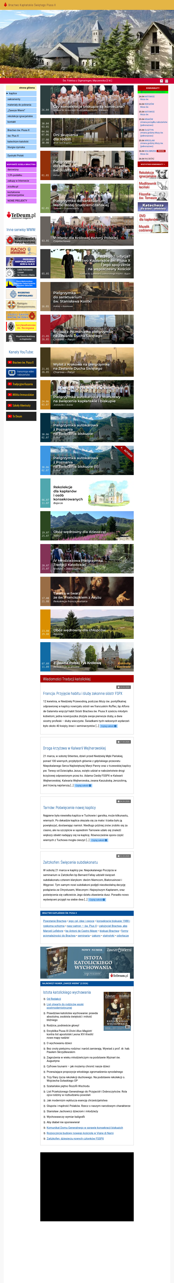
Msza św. (144, 99)
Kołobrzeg (150, 151)
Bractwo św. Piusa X (19, 130)
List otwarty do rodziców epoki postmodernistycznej (65, 1006)
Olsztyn (149, 130)
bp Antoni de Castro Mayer (81, 931)
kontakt (12, 121)
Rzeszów (149, 104)
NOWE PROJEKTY (17, 200)
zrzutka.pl (13, 186)
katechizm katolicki (18, 141)
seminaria (84, 935)
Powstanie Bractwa (54, 921)
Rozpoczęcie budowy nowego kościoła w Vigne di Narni (80, 1133)
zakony (96, 935)
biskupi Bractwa (109, 931)
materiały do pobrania (19, 104)
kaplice (13, 93)
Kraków (149, 119)
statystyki (108, 935)
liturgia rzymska (16, 147)
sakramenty (14, 99)
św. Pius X (13, 135)
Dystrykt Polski (16, 155)
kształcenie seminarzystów (16, 194)
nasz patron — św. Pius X (82, 926)
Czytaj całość (107, 726)
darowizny (13, 169)
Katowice (150, 96)
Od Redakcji (54, 999)
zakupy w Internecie (18, 180)
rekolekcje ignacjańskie (20, 116)
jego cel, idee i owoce (81, 921)
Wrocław (150, 140)
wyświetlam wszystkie (153, 92)
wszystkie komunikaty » (153, 164)
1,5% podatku (15, 175)
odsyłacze (123, 935)
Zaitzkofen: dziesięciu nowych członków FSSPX (75, 1138)
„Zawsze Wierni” (16, 110)
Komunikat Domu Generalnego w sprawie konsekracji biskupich (85, 1127)
